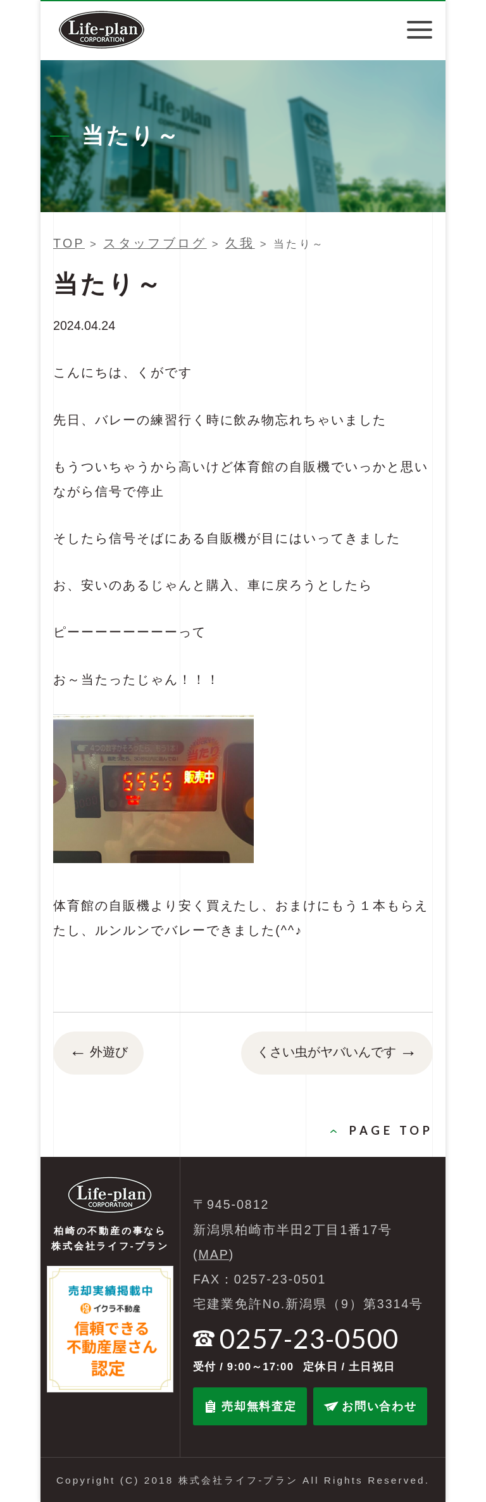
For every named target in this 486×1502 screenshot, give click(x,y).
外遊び (98, 1053)
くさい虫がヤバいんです (337, 1053)
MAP (214, 1254)
